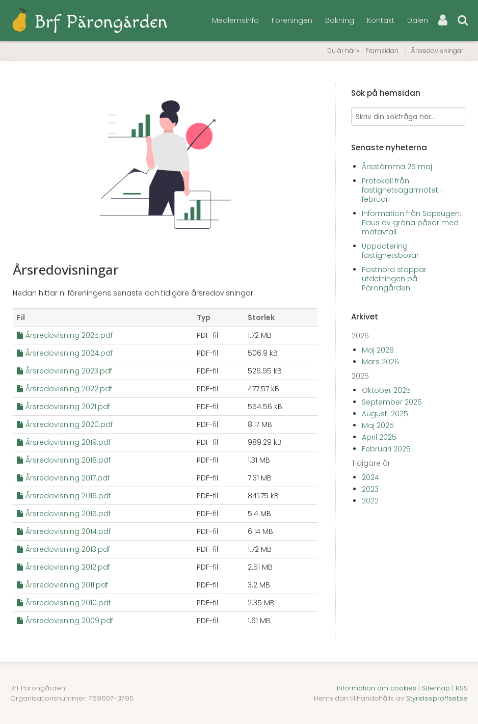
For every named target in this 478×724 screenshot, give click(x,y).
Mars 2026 (380, 362)
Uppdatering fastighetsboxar (390, 250)
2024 (370, 477)
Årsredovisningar (437, 50)
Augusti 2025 (385, 414)
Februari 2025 (386, 449)
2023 (370, 489)
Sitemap (436, 688)
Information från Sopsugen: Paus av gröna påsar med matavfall (411, 222)
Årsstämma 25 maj (397, 167)
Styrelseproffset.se (437, 698)
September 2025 (392, 402)
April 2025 (379, 437)
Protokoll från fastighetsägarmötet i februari (402, 190)
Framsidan (382, 50)
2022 (370, 501)
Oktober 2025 (386, 390)
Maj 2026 (378, 350)
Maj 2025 (378, 425)
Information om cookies (376, 688)
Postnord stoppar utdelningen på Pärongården (394, 278)
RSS (462, 688)
